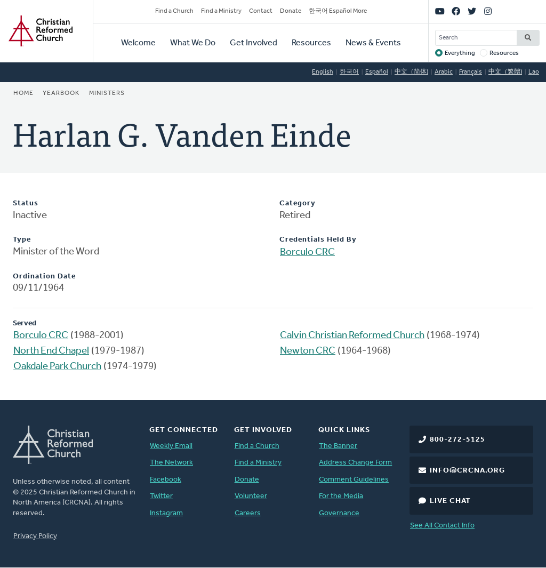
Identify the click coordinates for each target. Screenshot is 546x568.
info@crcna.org (467, 471)
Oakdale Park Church (57, 367)
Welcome (138, 43)
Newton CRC (307, 351)
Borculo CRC (307, 252)
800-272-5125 (457, 440)
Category (297, 203)
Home (23, 93)
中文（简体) (411, 72)
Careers (248, 513)
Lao (533, 72)
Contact (260, 11)
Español (376, 72)
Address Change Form (355, 463)
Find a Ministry (221, 11)
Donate (290, 11)
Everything (460, 53)
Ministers (107, 93)
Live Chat (450, 501)
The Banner (338, 446)
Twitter (161, 496)
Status (25, 203)
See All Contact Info (442, 526)
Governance (339, 513)
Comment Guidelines (354, 480)
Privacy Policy (35, 536)
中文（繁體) (505, 72)
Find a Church (174, 11)
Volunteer (251, 496)
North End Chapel (51, 351)
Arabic (444, 72)
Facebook (165, 480)
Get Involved (253, 43)
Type (22, 240)
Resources (311, 43)
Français (470, 72)
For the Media (341, 496)
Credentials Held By (318, 240)
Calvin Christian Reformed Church (352, 336)
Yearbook (61, 93)
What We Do (192, 43)
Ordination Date (44, 277)
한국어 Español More (338, 11)
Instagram (166, 513)
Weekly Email (171, 446)
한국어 (349, 72)
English (322, 72)
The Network (171, 463)
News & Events (373, 43)
